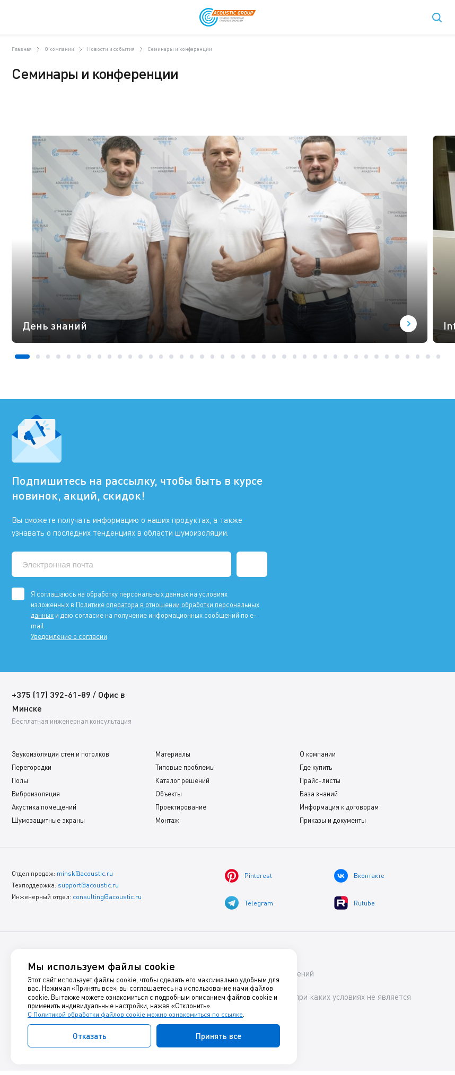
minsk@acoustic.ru (84, 873)
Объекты (168, 793)
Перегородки (31, 767)
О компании (318, 754)
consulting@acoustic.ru (107, 895)
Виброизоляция (36, 793)
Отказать (90, 1036)
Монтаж (167, 820)
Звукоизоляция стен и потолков (60, 754)
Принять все (218, 1036)
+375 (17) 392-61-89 (51, 694)
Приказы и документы (333, 820)
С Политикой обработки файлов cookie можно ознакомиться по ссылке (136, 1014)
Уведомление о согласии (69, 636)
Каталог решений (182, 780)
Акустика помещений (44, 807)
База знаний (319, 793)
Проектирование (180, 807)
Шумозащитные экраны (48, 820)
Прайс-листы (320, 780)
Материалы (172, 754)
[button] (22, 356)
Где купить (316, 767)
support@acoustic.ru (88, 884)
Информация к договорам (339, 807)
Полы (20, 780)
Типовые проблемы (185, 767)
